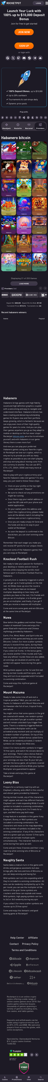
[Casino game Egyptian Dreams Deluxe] (24, 242)
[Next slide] (45, 288)
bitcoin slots (18, 436)
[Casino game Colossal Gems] (24, 223)
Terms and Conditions (24, 950)
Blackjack (6, 126)
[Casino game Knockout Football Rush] (8, 148)
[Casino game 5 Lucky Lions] (24, 167)
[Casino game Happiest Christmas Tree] (8, 242)
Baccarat (29, 126)
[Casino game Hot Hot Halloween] (39, 242)
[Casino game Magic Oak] (8, 186)
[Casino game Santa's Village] (39, 260)
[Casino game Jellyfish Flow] (24, 204)
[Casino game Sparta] (8, 167)
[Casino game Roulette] (39, 148)
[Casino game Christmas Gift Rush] (8, 204)
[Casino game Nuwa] (8, 260)
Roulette (18, 126)
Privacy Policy (30, 943)
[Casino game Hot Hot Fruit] (39, 167)
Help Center (17, 937)
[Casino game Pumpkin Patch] (24, 260)
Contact (14, 943)
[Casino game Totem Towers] (39, 186)
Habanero (8, 158)
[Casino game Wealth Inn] (39, 204)
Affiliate (33, 937)
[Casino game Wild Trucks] (39, 223)
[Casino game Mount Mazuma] (24, 186)
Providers (40, 126)
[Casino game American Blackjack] (24, 148)
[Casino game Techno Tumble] (8, 223)
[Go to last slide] (40, 288)
